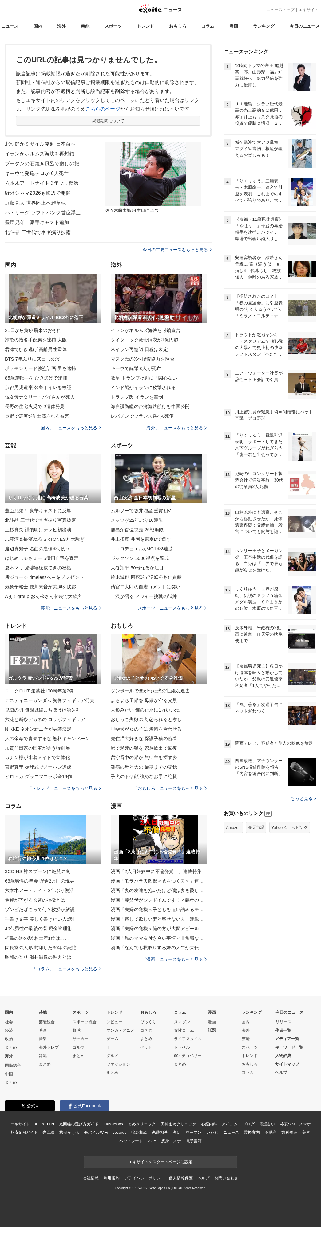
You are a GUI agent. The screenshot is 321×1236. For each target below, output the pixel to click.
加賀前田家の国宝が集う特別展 (37, 748)
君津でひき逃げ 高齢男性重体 (36, 349)
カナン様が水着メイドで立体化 (37, 757)
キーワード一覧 (289, 1047)
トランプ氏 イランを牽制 (137, 397)
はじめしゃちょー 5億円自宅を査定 (42, 558)
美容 (306, 1132)
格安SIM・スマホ (295, 1124)
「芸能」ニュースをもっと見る (68, 608)
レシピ (212, 1132)
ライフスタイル (188, 1038)
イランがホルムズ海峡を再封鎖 (39, 153)
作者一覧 (283, 1030)
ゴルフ (79, 1047)
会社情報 (91, 1178)
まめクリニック (142, 1124)
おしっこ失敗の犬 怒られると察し (146, 719)
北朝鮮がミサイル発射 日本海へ (40, 143)
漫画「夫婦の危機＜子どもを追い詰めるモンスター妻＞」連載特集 (159, 909)
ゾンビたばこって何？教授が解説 (40, 909)
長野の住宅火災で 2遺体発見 (35, 406)
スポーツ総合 (85, 1022)
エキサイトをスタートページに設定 (160, 1162)
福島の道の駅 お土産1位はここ (37, 938)
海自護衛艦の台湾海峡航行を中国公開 (150, 406)
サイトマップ (287, 1064)
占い (177, 1132)
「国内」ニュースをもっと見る (68, 427)
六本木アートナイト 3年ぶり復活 (41, 183)
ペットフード (131, 1141)
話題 (212, 1030)
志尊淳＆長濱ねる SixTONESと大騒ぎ (45, 539)
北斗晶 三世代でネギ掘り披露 (38, 232)
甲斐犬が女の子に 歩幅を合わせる (146, 728)
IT (108, 1047)
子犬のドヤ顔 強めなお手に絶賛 (144, 776)
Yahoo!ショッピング (289, 827)
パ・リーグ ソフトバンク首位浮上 (43, 212)
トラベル (182, 1047)
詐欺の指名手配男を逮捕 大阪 (36, 339)
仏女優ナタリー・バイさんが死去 (40, 397)
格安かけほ (69, 1132)
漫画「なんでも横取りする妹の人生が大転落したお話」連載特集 (159, 947)
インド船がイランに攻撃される (143, 387)
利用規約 (111, 1178)
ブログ (249, 1124)
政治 (9, 1038)
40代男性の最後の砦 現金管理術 (38, 928)
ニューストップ (281, 9)
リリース (283, 1022)
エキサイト (309, 9)
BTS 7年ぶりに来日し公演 (32, 358)
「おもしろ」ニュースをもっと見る (170, 788)
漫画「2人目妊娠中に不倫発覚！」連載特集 (156, 871)
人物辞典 (283, 1055)
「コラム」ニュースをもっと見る (66, 968)
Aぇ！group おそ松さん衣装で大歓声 (43, 596)
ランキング (264, 26)
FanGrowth (113, 1124)
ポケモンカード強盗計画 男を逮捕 (40, 368)
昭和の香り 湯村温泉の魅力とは (38, 957)
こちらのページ (102, 108)
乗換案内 (252, 1132)
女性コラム (184, 1030)
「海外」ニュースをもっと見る (174, 427)
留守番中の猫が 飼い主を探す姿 (144, 757)
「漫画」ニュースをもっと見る (174, 959)
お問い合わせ (226, 1178)
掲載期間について (108, 121)
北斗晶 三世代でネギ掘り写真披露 (40, 520)
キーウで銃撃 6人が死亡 (136, 368)
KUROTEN (44, 1124)
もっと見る (303, 798)
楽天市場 (256, 827)
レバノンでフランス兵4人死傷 (142, 416)
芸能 (85, 26)
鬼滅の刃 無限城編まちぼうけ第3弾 (42, 709)
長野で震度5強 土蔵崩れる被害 (37, 416)
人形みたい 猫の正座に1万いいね (145, 709)
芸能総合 (47, 1022)
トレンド (145, 26)
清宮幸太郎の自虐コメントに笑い (145, 586)
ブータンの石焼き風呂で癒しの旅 (42, 163)
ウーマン (193, 1132)
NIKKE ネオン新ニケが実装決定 (38, 728)
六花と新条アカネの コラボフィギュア (45, 719)
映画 (43, 1030)
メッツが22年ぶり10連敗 (137, 520)
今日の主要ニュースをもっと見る (177, 249)
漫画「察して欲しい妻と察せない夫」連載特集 (159, 919)
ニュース (9, 26)
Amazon (233, 827)
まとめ (11, 1047)
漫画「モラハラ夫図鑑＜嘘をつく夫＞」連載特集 (159, 880)
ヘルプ (281, 1072)
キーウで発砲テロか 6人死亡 (37, 173)
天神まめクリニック (178, 1124)
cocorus (119, 1132)
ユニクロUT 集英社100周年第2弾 (39, 690)
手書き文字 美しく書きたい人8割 (39, 919)
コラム (207, 26)
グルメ (112, 1055)
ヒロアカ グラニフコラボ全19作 (38, 776)
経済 (9, 1030)
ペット (146, 1047)
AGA (152, 1141)
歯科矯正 (289, 1132)
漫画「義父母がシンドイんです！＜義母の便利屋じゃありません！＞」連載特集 (159, 900)
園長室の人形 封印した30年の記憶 (41, 947)
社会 (9, 1022)
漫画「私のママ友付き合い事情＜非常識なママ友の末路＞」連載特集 (159, 938)
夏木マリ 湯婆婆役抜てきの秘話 (38, 567)
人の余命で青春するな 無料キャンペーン (47, 738)
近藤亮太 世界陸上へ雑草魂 (35, 202)
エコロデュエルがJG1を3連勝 (142, 548)
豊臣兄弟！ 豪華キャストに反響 (38, 510)
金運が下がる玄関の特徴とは (35, 900)
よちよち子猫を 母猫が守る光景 (144, 700)
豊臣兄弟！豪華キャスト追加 (37, 222)
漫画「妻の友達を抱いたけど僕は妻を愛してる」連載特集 (159, 890)
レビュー (114, 1022)
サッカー (81, 1038)
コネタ (146, 1030)
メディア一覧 (287, 1038)
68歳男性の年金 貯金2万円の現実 (39, 880)
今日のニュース (305, 26)
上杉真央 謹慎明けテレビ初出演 (38, 529)
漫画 (233, 26)
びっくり (148, 1022)
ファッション (118, 1064)
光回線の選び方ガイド (79, 1124)
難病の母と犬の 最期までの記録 (144, 767)
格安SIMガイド (24, 1132)
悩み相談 (139, 1132)
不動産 (271, 1132)
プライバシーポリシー (144, 1178)
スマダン (182, 1022)
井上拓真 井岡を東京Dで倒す (141, 539)
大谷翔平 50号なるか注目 (137, 567)
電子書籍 (194, 1141)
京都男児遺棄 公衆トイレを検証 (38, 387)
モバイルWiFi (96, 1132)
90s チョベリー (188, 1055)
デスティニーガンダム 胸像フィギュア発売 (50, 700)
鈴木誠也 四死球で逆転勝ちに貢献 (146, 577)
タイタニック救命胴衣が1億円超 (144, 339)
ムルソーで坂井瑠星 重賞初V (141, 510)
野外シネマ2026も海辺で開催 (37, 193)
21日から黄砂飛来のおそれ (33, 330)
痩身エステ (171, 1141)
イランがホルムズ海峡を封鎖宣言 (145, 330)
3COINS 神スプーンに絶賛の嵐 (37, 871)
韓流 (43, 1055)
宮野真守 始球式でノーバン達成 (38, 767)
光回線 (48, 1132)
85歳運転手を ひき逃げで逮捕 (36, 377)
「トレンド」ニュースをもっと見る (64, 788)
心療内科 (209, 1124)
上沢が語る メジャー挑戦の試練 (144, 596)
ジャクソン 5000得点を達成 (140, 558)
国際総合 (13, 1065)
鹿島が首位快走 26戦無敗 (137, 529)
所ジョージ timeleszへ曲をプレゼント (44, 577)
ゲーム (112, 1038)
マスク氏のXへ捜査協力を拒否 (142, 358)
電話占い (267, 1124)
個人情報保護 (180, 1178)
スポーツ (113, 26)
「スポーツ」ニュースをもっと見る (170, 608)
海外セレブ (49, 1047)
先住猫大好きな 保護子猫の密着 (144, 738)
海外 (61, 26)
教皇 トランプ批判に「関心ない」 (146, 377)
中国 (9, 1074)
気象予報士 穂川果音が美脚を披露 (40, 586)
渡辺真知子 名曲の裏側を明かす (38, 548)
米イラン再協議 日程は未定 (139, 349)
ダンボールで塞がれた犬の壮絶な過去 (150, 690)
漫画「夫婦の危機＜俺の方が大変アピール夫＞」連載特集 (159, 928)
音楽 (43, 1038)
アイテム (229, 1124)
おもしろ (177, 26)
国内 (38, 26)
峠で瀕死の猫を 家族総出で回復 (144, 748)
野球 (77, 1030)
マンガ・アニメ (120, 1030)
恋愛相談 (160, 1132)
